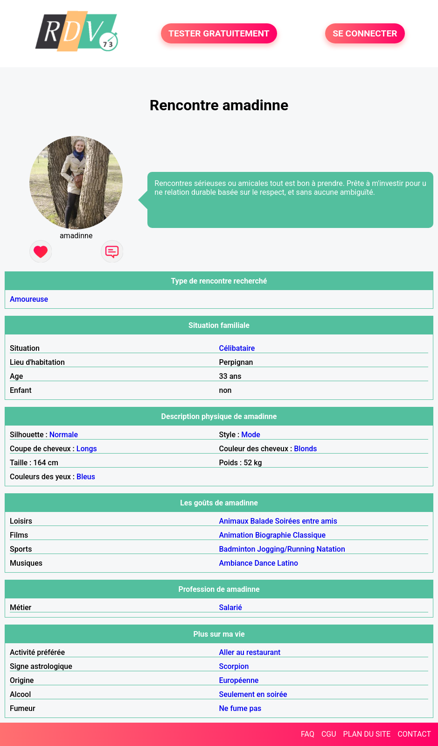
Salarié (230, 607)
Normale (63, 434)
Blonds (305, 448)
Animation (236, 535)
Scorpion (234, 666)
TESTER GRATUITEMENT (219, 33)
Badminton (237, 549)
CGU (328, 734)
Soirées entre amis (306, 521)
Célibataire (237, 348)
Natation (331, 549)
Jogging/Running (285, 549)
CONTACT (414, 734)
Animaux (234, 521)
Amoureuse (29, 299)
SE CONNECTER (365, 33)
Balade (261, 521)
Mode (250, 434)
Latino (287, 563)
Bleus (85, 476)
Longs (86, 448)
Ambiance (236, 563)
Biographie (273, 535)
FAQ (307, 734)
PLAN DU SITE (367, 734)
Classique (309, 535)
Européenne (239, 680)
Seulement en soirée (253, 694)
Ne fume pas (240, 708)
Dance (264, 563)
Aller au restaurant (250, 652)
